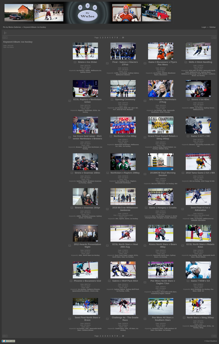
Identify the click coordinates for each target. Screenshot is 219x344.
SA (203, 291)
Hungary (160, 218)
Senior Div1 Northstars (91, 147)
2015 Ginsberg (196, 289)
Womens (173, 218)
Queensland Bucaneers (80, 291)
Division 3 (168, 216)
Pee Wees (158, 330)
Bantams (130, 109)
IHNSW (164, 73)
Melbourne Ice (96, 70)
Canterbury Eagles (158, 293)
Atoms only (94, 291)
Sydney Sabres (133, 73)
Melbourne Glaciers (123, 75)
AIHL (164, 110)
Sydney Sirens (85, 72)
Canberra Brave (87, 330)
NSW (125, 108)
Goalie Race (119, 328)
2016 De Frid (121, 109)
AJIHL (116, 73)
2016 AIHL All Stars (196, 70)
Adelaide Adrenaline (198, 220)
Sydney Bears (206, 72)
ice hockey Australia (203, 144)
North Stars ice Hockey (91, 255)
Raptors (81, 110)
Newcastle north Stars (168, 292)
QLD (133, 108)
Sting (201, 328)
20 (123, 38)
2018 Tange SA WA (208, 181)
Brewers (79, 147)
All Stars (132, 328)
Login (204, 27)
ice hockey (123, 73)
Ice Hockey (81, 70)
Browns (192, 144)
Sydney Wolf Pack (132, 289)
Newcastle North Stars (161, 255)
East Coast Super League (124, 255)
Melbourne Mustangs (188, 74)
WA (136, 108)
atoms (127, 218)
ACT (114, 109)
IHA (176, 183)
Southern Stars (157, 328)
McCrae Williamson (158, 183)
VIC (129, 108)
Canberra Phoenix (93, 289)
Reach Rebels (168, 147)
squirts (121, 218)
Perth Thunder (202, 74)
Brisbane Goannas (94, 181)
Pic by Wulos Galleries (12, 27)
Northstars (88, 110)
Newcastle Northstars (122, 144)
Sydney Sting (157, 147)
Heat (123, 257)
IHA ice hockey (195, 181)
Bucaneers (163, 75)
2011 (153, 216)
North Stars (116, 257)
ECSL (95, 110)
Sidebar (212, 27)
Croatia (166, 218)
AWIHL (87, 70)
